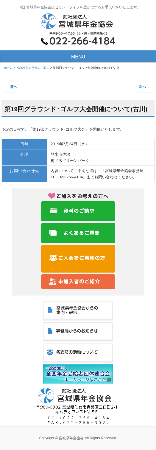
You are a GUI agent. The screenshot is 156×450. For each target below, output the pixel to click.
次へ (144, 87)
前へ (11, 87)
